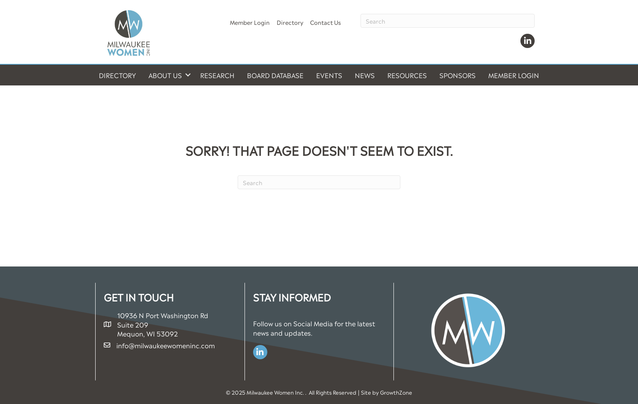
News (365, 75)
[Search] (448, 21)
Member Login (250, 21)
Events (329, 75)
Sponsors (457, 75)
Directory (290, 21)
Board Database (275, 75)
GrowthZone (396, 392)
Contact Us (325, 21)
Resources (407, 75)
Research (217, 75)
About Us (165, 75)
